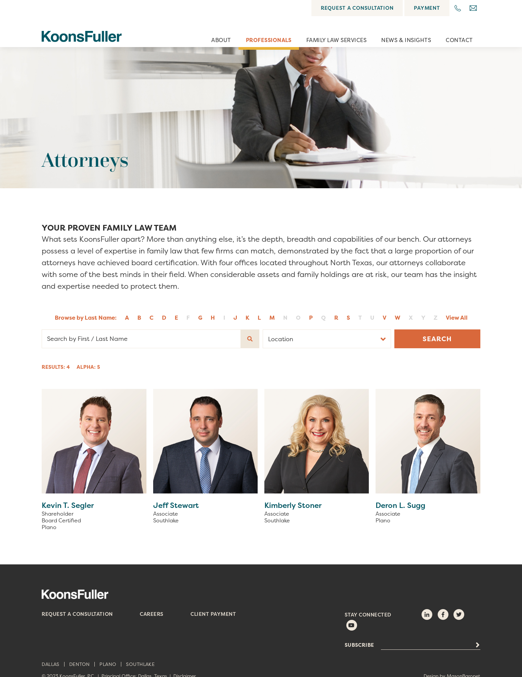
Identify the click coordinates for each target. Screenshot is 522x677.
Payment (427, 7)
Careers (152, 614)
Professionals (269, 40)
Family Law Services (336, 40)
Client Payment (213, 614)
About (221, 40)
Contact (459, 40)
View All (457, 317)
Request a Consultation (357, 7)
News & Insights (406, 40)
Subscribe (359, 645)
